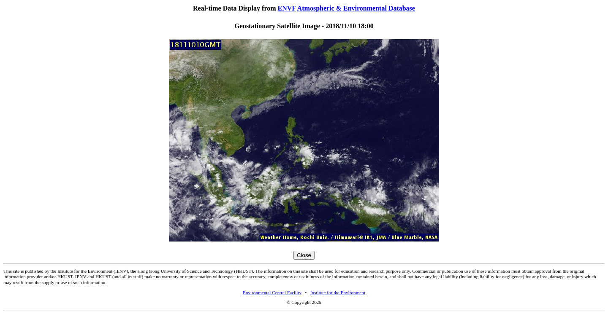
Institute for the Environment (337, 292)
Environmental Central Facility (272, 292)
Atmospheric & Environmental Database (356, 8)
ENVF (287, 8)
